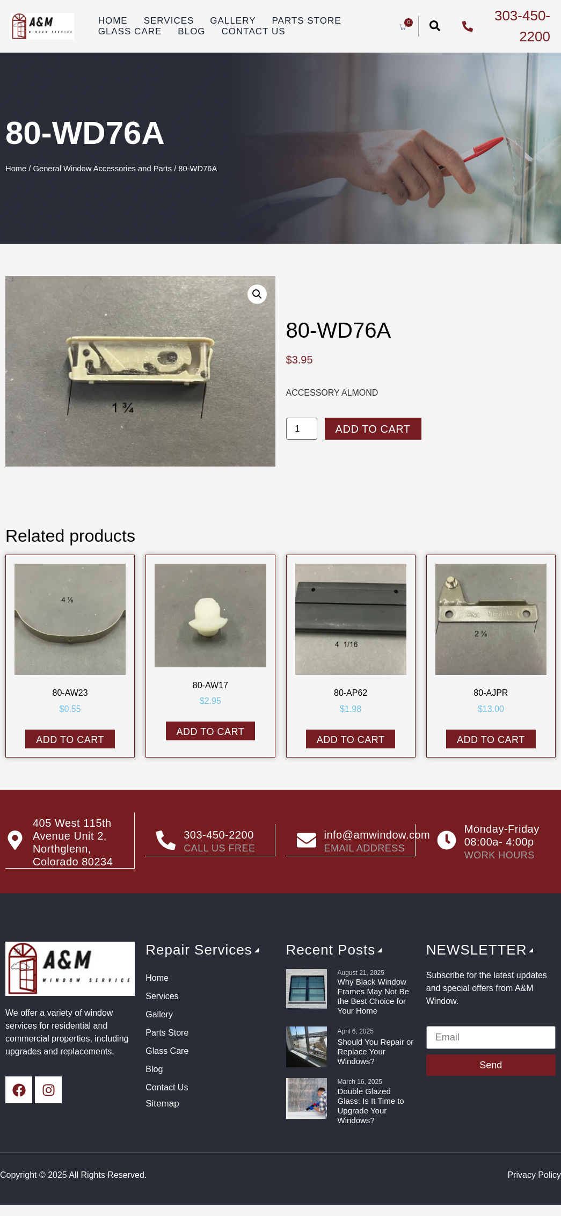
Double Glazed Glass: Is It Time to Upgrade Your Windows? (371, 1105)
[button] (257, 294)
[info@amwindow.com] (306, 840)
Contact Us (254, 31)
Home (113, 21)
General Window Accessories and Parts (102, 168)
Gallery (233, 21)
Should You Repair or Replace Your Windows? (376, 1051)
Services (169, 21)
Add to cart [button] (70, 739)
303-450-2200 (219, 835)
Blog (191, 31)
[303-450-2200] (166, 840)
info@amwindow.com (377, 835)
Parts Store (306, 21)
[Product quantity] (301, 429)
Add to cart (373, 429)
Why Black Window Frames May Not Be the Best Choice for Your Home (373, 996)
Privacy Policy (534, 1174)
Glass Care (130, 31)
